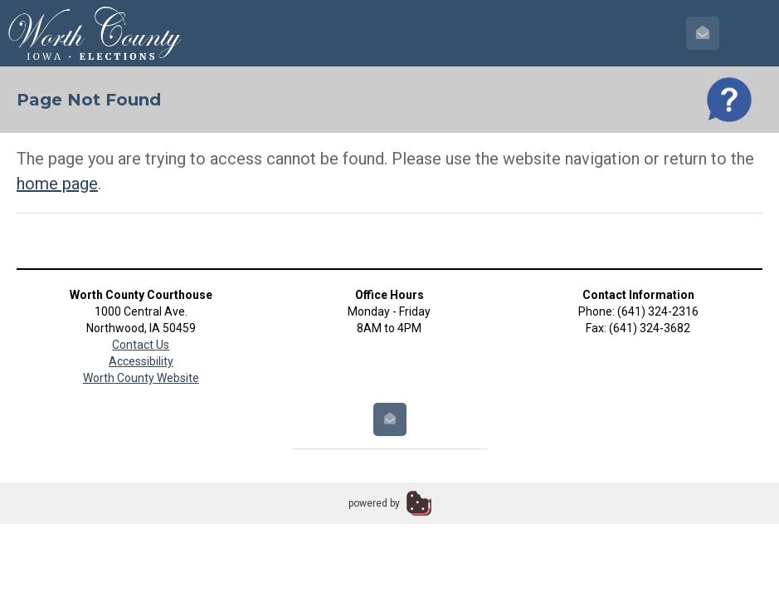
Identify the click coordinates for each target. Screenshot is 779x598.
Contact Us (140, 344)
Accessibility (141, 361)
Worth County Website (141, 378)
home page (57, 184)
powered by (374, 503)
